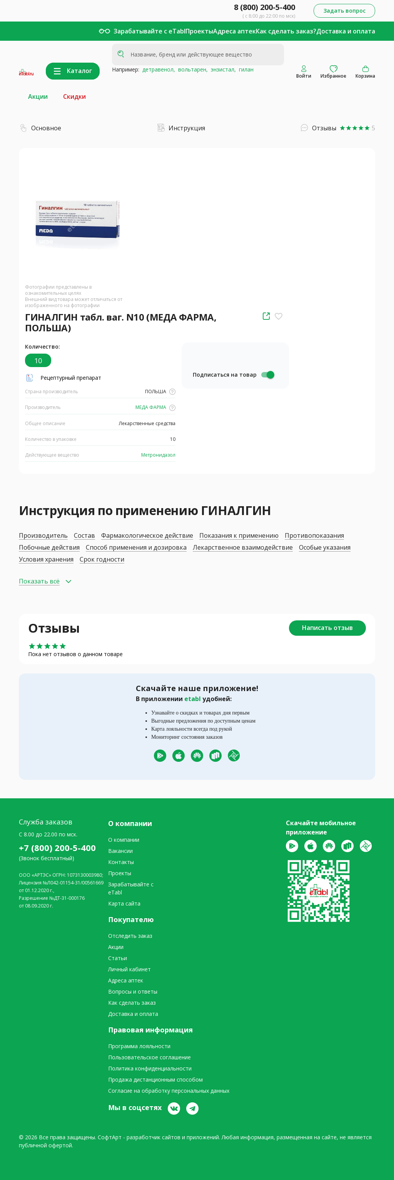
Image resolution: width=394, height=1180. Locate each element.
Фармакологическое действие (147, 536)
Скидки (74, 96)
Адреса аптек (234, 31)
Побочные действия (49, 547)
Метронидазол (157, 455)
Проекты (199, 31)
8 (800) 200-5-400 (264, 7)
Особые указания (325, 547)
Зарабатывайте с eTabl (149, 31)
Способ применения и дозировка (136, 547)
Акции (38, 96)
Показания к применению (239, 536)
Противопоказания (314, 536)
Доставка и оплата (345, 31)
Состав (84, 536)
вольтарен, (191, 69)
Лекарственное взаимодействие (243, 547)
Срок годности (102, 559)
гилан (245, 69)
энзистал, (222, 69)
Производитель (43, 536)
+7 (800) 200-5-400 (57, 847)
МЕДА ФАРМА (154, 407)
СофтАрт (110, 1137)
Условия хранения (46, 559)
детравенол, (157, 69)
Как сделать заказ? (286, 31)
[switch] (267, 374)
